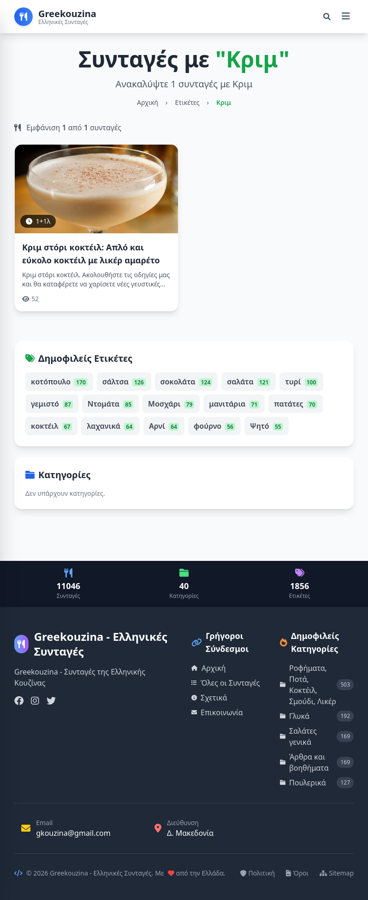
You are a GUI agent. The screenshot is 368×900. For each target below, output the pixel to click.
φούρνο (214, 426)
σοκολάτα (186, 382)
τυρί (301, 382)
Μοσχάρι (171, 404)
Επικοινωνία (217, 712)
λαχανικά (110, 426)
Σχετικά (209, 698)
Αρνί (164, 426)
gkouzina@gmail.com (73, 833)
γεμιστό (52, 404)
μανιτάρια (234, 404)
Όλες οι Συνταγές (225, 683)
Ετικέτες (187, 102)
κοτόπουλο (59, 382)
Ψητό (266, 426)
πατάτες (295, 404)
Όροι (297, 873)
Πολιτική (257, 873)
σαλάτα (248, 382)
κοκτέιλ (51, 426)
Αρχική (147, 102)
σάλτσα (124, 382)
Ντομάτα (110, 404)
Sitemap (337, 873)
